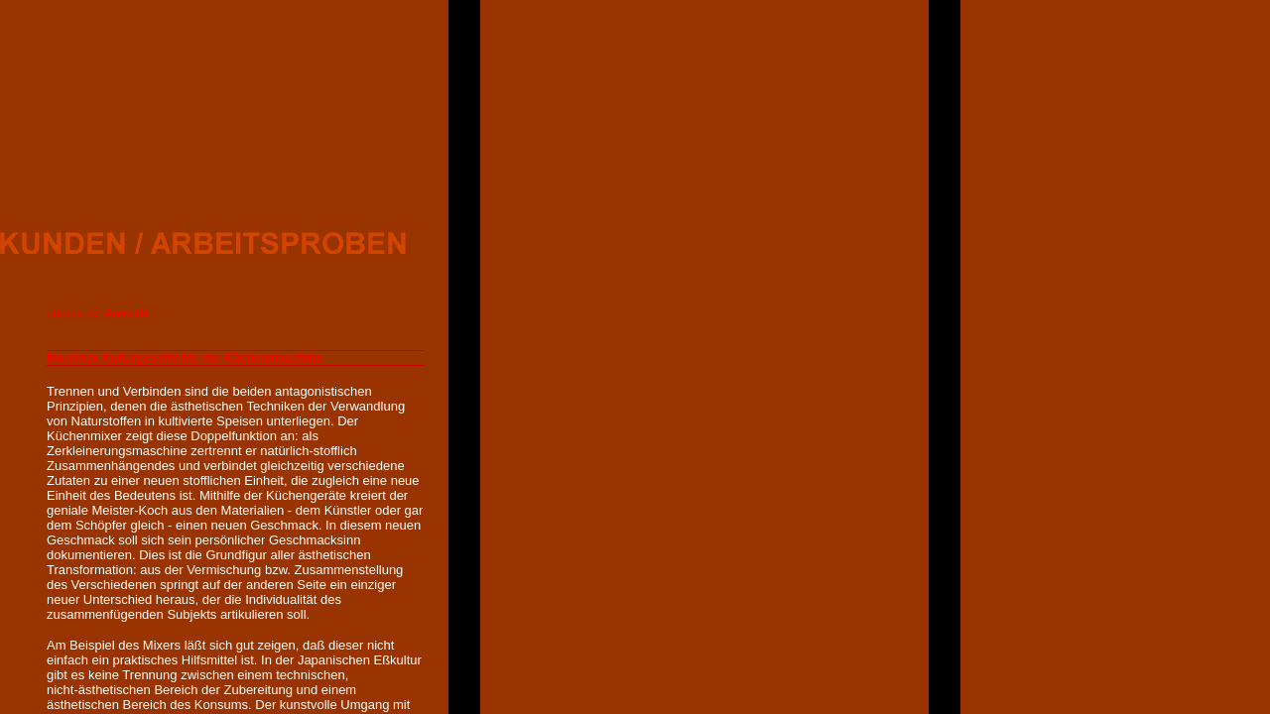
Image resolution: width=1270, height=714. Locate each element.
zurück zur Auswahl (98, 313)
